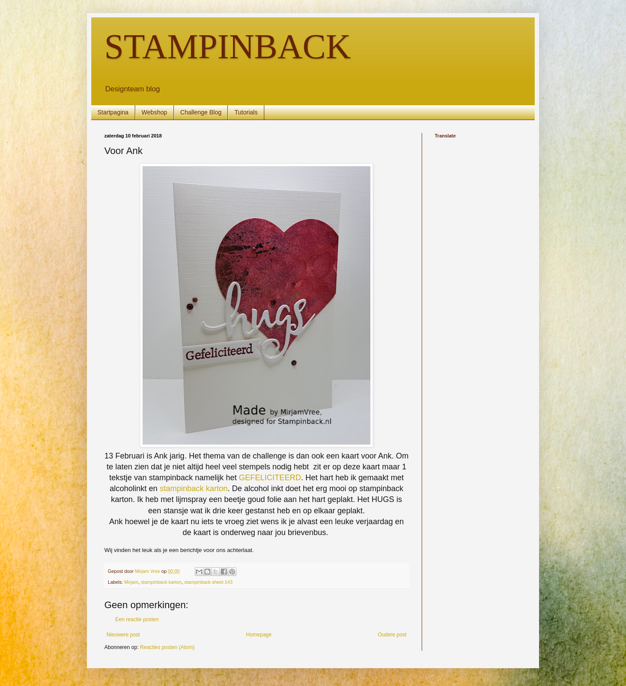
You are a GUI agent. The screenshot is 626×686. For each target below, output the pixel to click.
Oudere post (392, 635)
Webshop (154, 112)
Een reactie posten (137, 619)
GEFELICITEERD (270, 477)
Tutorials (245, 112)
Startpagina (113, 112)
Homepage (259, 635)
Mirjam (131, 582)
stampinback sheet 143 (208, 582)
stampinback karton (193, 488)
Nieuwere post (123, 635)
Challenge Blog (201, 112)
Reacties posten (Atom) (167, 647)
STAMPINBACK (227, 46)
